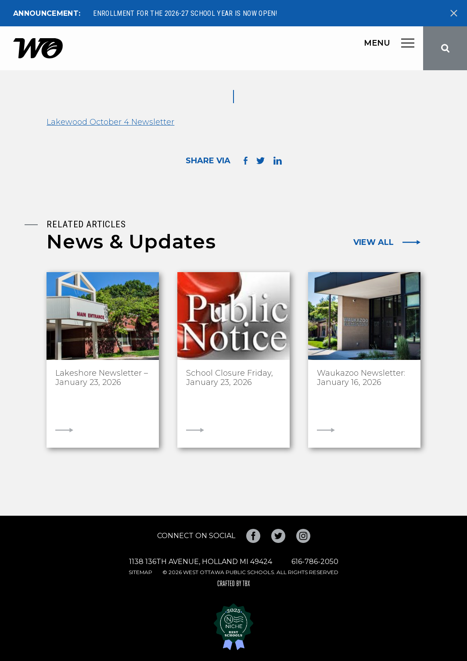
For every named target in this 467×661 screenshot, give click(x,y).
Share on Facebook (246, 160)
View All (373, 242)
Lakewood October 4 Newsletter (110, 122)
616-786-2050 (314, 561)
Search (445, 48)
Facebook (253, 536)
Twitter (278, 536)
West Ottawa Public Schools (38, 48)
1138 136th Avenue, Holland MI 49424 (200, 561)
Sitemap (140, 572)
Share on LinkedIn (277, 161)
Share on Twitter (260, 160)
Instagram (303, 536)
